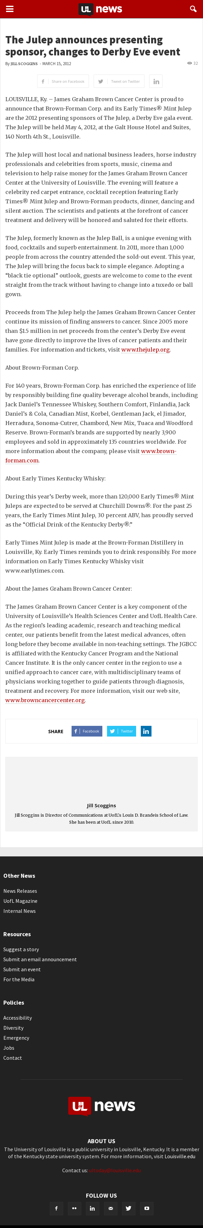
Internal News (19, 910)
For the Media (18, 979)
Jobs (8, 1047)
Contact (12, 1057)
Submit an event (22, 969)
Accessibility (17, 1017)
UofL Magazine (20, 900)
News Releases (20, 890)
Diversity (13, 1027)
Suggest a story (21, 949)
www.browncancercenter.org (45, 700)
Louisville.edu (180, 1156)
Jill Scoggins (24, 64)
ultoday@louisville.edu (115, 1170)
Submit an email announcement (40, 959)
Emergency (16, 1037)
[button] (193, 9)
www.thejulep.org (145, 349)
